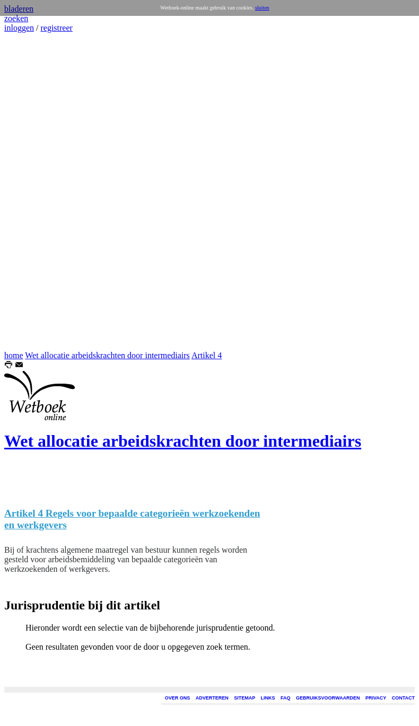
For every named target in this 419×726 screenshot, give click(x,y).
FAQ (286, 698)
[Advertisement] (36, 192)
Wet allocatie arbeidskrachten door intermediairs (107, 355)
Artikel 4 (206, 355)
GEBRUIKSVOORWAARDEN (328, 698)
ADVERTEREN (212, 698)
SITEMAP (244, 698)
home (13, 355)
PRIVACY (375, 698)
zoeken (16, 18)
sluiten (262, 8)
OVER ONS (177, 698)
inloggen (19, 27)
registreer (56, 27)
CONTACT (403, 698)
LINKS (268, 698)
